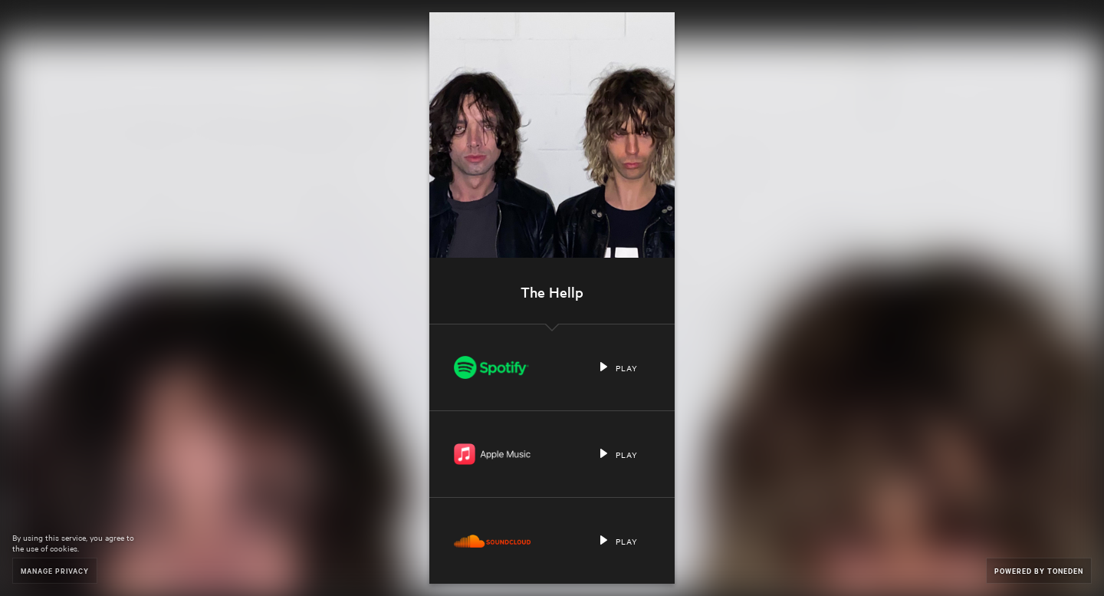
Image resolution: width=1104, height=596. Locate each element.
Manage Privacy (55, 570)
